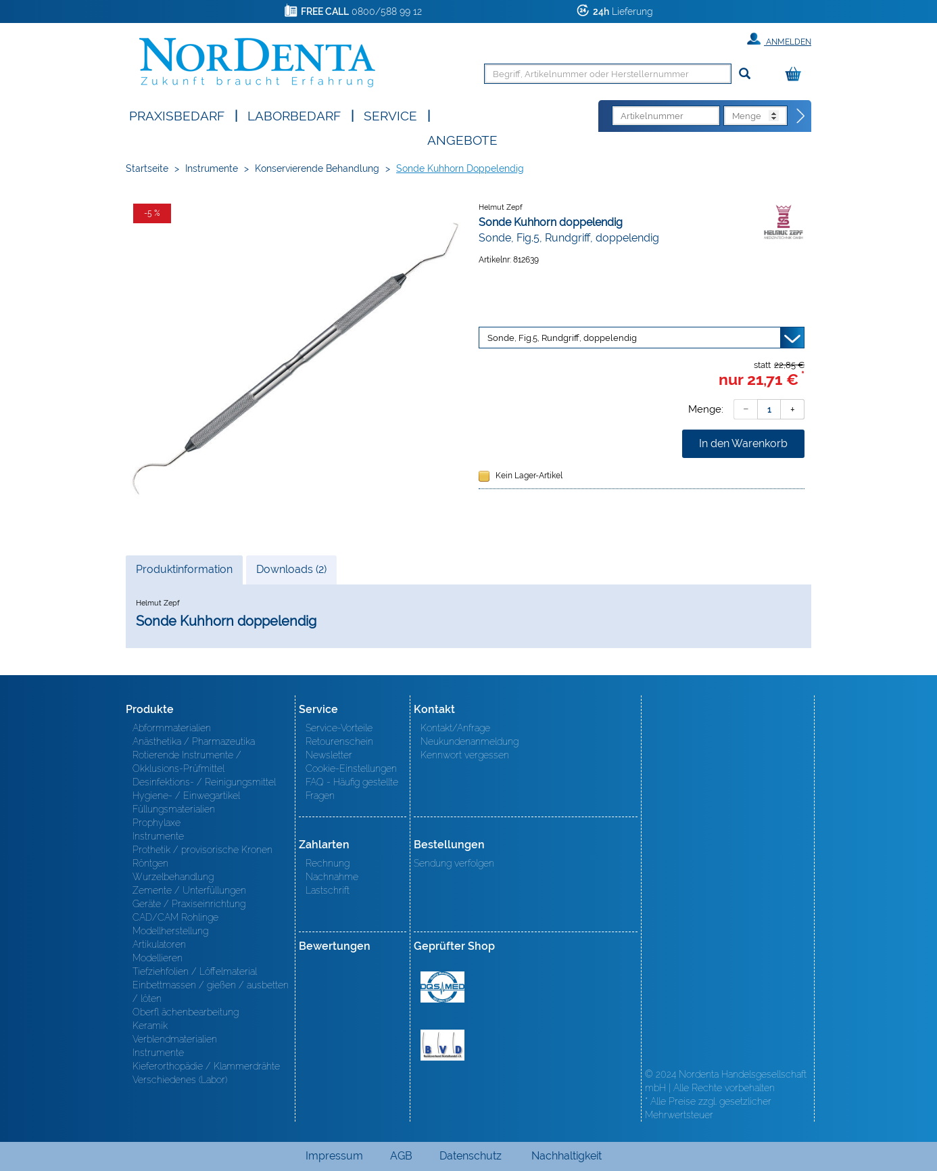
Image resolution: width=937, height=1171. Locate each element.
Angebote (462, 139)
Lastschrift (328, 890)
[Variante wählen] (641, 337)
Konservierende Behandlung (317, 168)
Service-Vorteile (339, 727)
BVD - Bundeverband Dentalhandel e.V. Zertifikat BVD (442, 1045)
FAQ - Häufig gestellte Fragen (352, 789)
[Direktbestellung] (801, 116)
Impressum (334, 1155)
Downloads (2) (291, 569)
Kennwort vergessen (465, 755)
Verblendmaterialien (175, 1039)
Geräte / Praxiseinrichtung (189, 903)
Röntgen (150, 863)
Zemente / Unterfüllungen (189, 890)
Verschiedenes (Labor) (180, 1079)
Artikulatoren (159, 944)
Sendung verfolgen (454, 863)
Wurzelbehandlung (173, 876)
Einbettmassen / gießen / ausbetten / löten (211, 992)
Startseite (147, 168)
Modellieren (158, 957)
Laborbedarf (294, 114)
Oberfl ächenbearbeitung (186, 1012)
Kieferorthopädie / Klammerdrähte (206, 1066)
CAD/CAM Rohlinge (175, 917)
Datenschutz (470, 1155)
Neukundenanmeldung (470, 741)
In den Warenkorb (743, 443)
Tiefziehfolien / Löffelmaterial (195, 971)
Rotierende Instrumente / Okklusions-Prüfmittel (187, 762)
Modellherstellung (170, 930)
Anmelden (779, 39)
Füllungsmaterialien (174, 809)
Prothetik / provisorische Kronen (202, 849)
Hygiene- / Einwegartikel (186, 795)
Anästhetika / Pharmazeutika (194, 741)
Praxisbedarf (176, 114)
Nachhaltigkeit (566, 1155)
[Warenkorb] (796, 74)
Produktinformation (184, 572)
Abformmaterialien (172, 727)
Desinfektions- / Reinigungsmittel (204, 782)
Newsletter (329, 755)
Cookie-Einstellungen (351, 768)
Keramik (150, 1025)
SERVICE (390, 114)
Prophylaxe (157, 822)
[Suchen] (744, 74)
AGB (401, 1155)
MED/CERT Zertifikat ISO (442, 987)
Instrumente (211, 168)
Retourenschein (339, 741)
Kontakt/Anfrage (455, 727)
